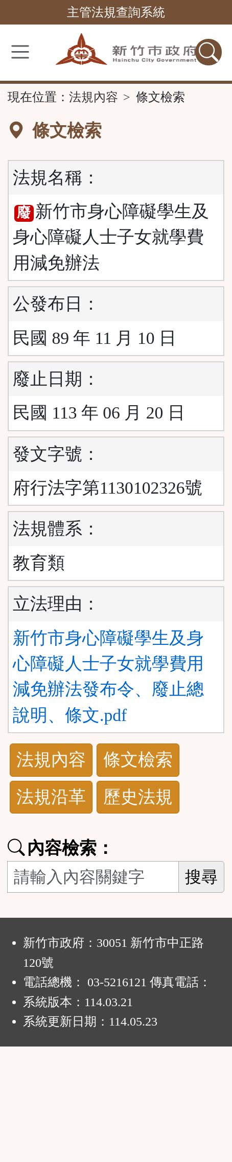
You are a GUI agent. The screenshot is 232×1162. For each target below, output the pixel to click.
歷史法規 (138, 796)
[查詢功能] (208, 52)
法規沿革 (51, 796)
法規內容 (93, 97)
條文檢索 (138, 759)
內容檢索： (61, 848)
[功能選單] (20, 52)
